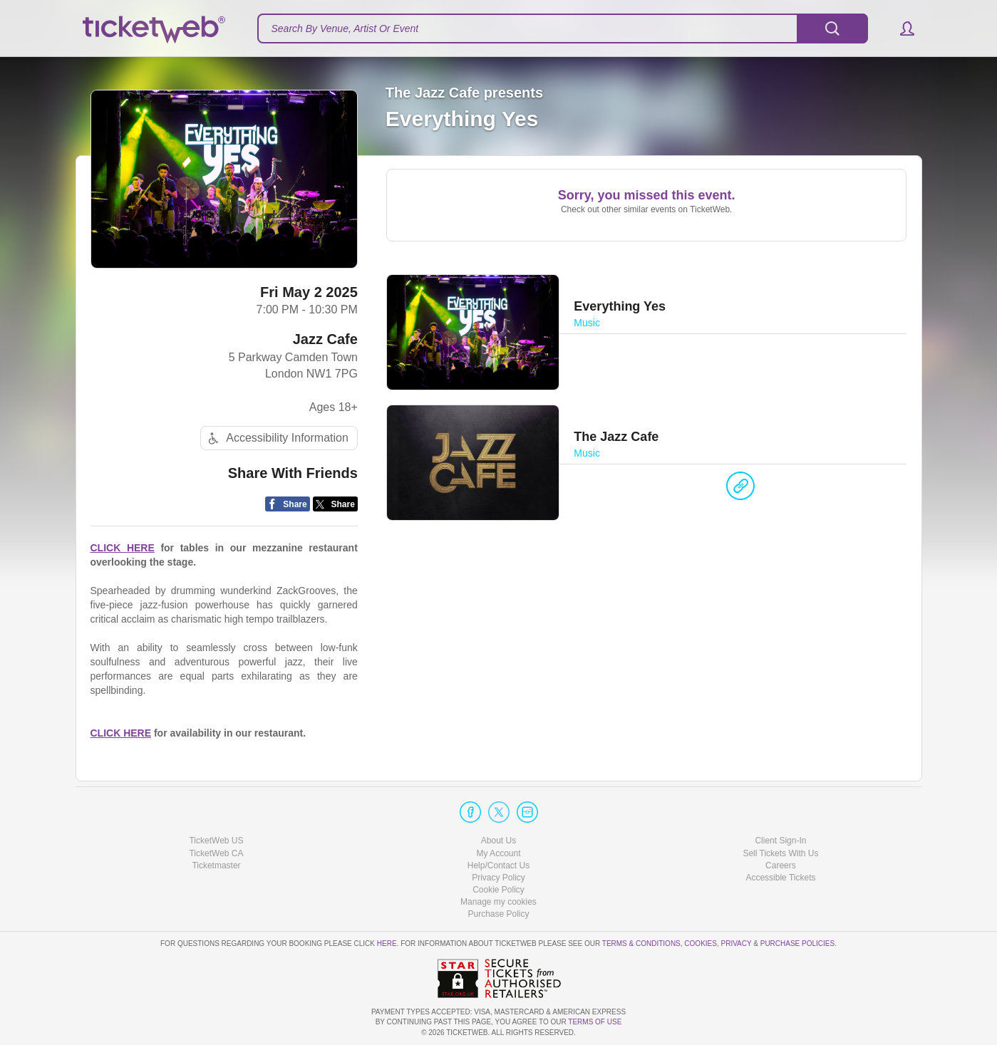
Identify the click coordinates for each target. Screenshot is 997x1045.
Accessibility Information (276, 438)
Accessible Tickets (780, 878)
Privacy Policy (498, 878)
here (387, 943)
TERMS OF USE (594, 1022)
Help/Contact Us (498, 865)
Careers (780, 865)
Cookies (700, 943)
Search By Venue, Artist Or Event (345, 28)
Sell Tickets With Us (780, 853)
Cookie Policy (498, 890)
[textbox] (562, 28)
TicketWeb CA (216, 853)
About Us (498, 841)
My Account (498, 853)
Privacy (736, 943)
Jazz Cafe (325, 339)
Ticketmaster (216, 865)
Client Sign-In (780, 841)
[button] (900, 28)
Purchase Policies (797, 943)
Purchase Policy (498, 914)
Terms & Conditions (641, 943)
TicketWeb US (216, 841)
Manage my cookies (498, 902)
